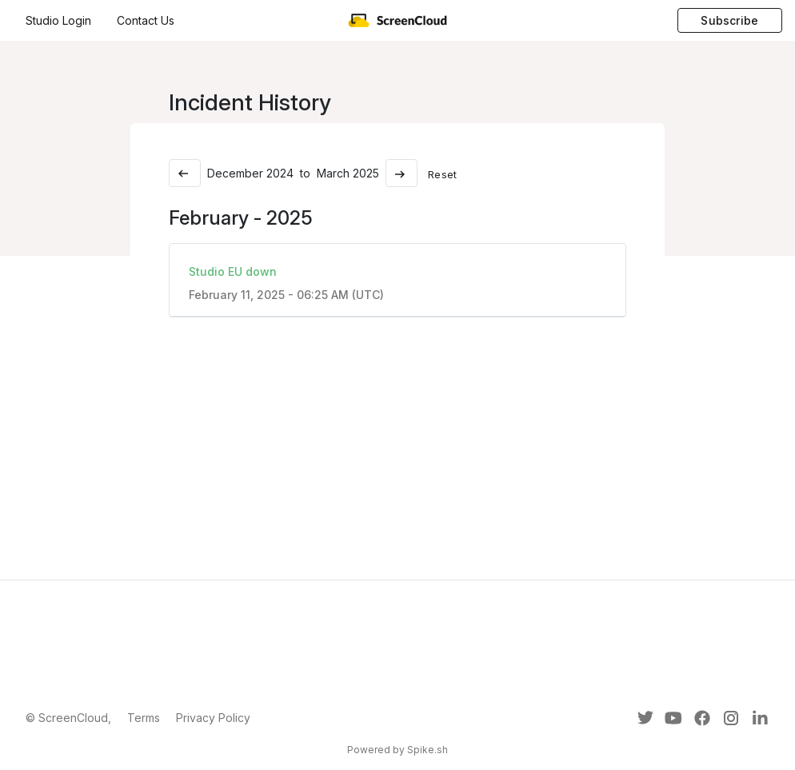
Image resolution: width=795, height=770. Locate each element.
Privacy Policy (213, 717)
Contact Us (145, 20)
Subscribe (729, 20)
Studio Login (58, 20)
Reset (442, 174)
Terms (143, 717)
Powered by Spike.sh (397, 750)
